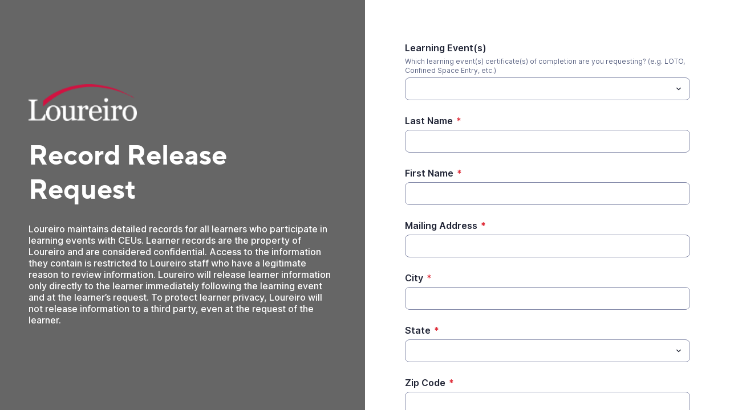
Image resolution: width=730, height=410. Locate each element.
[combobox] (547, 88)
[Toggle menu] (679, 89)
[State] (538, 350)
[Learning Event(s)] (538, 88)
